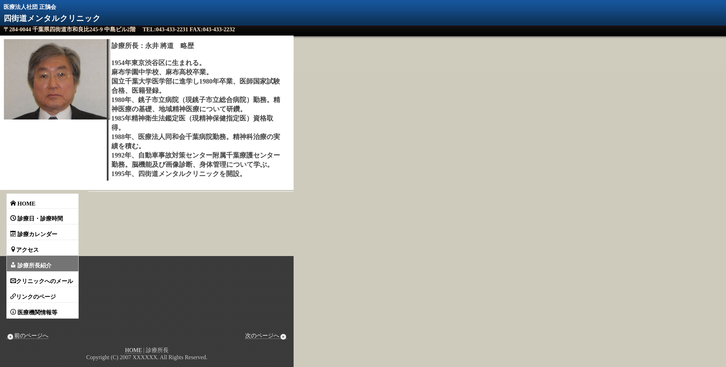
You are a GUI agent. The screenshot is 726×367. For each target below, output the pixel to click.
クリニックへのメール (41, 281)
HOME (23, 203)
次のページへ (266, 336)
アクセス (24, 249)
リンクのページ (33, 296)
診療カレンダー (33, 234)
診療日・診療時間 (36, 218)
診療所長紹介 (31, 265)
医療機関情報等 (33, 312)
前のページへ (27, 336)
